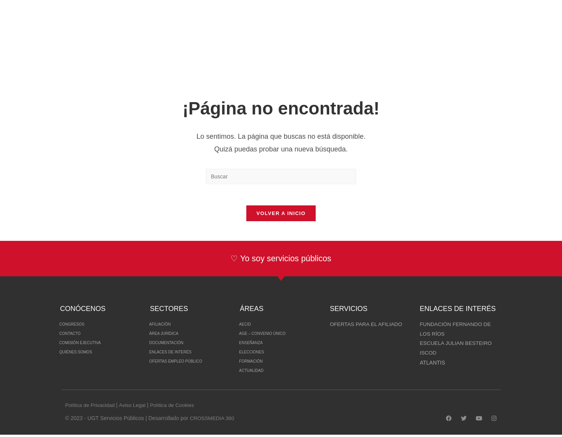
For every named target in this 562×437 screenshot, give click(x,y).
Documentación (173, 345)
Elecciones (256, 354)
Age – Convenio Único (271, 336)
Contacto (74, 336)
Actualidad (256, 373)
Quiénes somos (82, 354)
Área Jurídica (169, 336)
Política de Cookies (176, 407)
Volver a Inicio (280, 215)
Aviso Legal (135, 407)
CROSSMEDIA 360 (213, 420)
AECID (247, 327)
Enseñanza (255, 345)
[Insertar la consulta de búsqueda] (281, 176)
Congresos (76, 327)
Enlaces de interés (178, 354)
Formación (255, 364)
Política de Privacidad (91, 407)
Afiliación (164, 327)
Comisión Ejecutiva (88, 345)
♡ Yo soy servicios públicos (281, 261)
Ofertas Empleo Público (186, 364)
